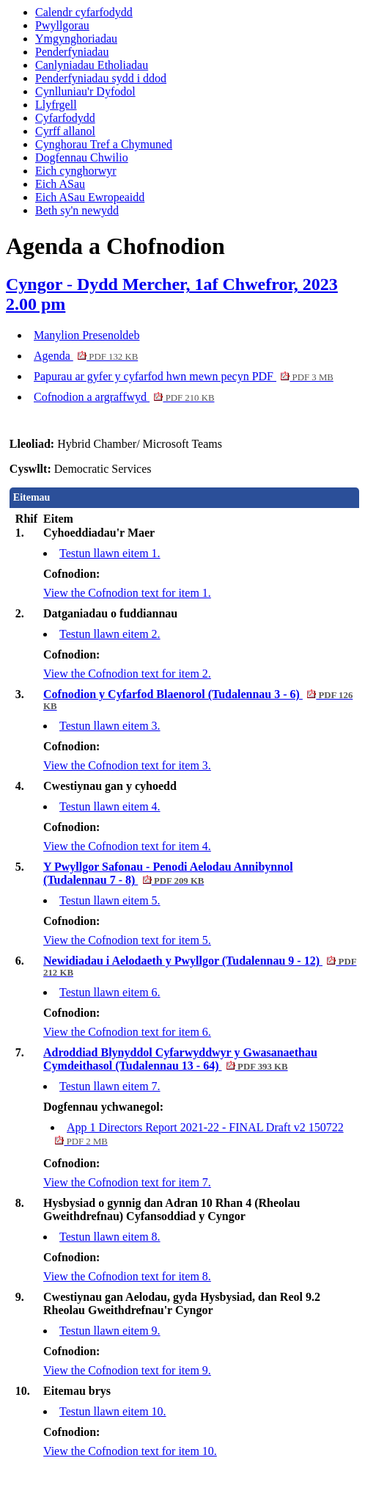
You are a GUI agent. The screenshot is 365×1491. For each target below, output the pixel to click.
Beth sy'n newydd (77, 210)
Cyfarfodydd (65, 118)
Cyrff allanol (65, 131)
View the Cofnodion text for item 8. (127, 1276)
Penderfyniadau (71, 52)
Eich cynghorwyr (76, 170)
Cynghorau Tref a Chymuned (103, 144)
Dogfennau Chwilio (81, 157)
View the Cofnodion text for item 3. (127, 765)
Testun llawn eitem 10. (112, 1411)
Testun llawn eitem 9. (110, 1330)
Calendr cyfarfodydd (84, 12)
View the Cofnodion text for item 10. (130, 1451)
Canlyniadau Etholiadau (91, 65)
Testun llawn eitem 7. (110, 1086)
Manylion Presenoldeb (86, 335)
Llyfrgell (56, 104)
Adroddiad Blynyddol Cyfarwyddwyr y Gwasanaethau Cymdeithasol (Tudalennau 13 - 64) (180, 1059)
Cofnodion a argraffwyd (124, 397)
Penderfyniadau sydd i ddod (100, 78)
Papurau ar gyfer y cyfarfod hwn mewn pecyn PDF (183, 376)
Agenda (86, 355)
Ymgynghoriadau (76, 38)
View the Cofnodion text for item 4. (127, 846)
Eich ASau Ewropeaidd (89, 197)
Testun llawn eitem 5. (110, 900)
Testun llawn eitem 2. (110, 634)
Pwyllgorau (62, 25)
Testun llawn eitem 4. (110, 806)
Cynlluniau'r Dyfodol (85, 91)
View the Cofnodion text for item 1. (127, 593)
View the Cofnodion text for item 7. (127, 1182)
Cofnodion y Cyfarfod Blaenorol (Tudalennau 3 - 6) (198, 699)
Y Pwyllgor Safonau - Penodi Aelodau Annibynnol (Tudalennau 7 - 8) (168, 873)
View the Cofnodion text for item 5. (127, 940)
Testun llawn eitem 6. (110, 992)
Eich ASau (60, 184)
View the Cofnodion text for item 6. (127, 1032)
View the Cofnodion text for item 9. (127, 1370)
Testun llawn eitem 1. (110, 553)
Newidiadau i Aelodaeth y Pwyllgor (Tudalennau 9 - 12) (199, 966)
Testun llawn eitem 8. (110, 1236)
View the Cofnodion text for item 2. (127, 673)
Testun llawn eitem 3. (110, 725)
